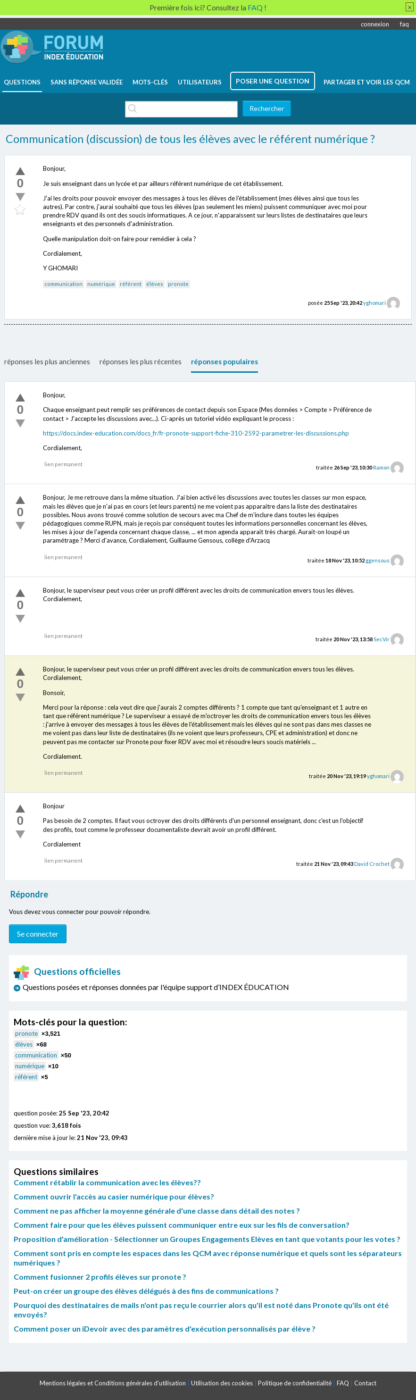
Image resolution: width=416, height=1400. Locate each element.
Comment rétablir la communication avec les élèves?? (107, 1182)
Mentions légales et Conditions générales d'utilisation (113, 1383)
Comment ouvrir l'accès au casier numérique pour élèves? (114, 1196)
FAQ (343, 1383)
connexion (375, 24)
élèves (154, 284)
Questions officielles (67, 971)
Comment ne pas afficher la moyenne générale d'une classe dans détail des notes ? (157, 1210)
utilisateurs (200, 82)
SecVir (382, 639)
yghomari (374, 303)
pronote (178, 284)
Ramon (381, 467)
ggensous (378, 560)
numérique (101, 284)
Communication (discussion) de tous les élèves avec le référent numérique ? (190, 138)
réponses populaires (224, 361)
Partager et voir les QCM (367, 82)
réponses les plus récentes (141, 361)
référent (130, 284)
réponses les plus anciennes (47, 361)
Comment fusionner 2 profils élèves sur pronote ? (100, 1276)
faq (404, 24)
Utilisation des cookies (222, 1383)
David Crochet (372, 864)
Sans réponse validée (86, 82)
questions (22, 82)
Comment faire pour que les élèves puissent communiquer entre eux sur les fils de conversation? (181, 1224)
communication (63, 284)
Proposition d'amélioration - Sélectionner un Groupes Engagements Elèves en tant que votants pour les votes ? (207, 1238)
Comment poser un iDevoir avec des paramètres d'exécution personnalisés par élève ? (165, 1328)
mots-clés (150, 82)
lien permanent (63, 464)
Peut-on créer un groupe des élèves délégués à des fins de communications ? (146, 1290)
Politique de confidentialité (295, 1383)
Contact (365, 1383)
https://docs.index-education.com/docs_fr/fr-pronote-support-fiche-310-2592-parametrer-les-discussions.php (196, 433)
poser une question (272, 81)
